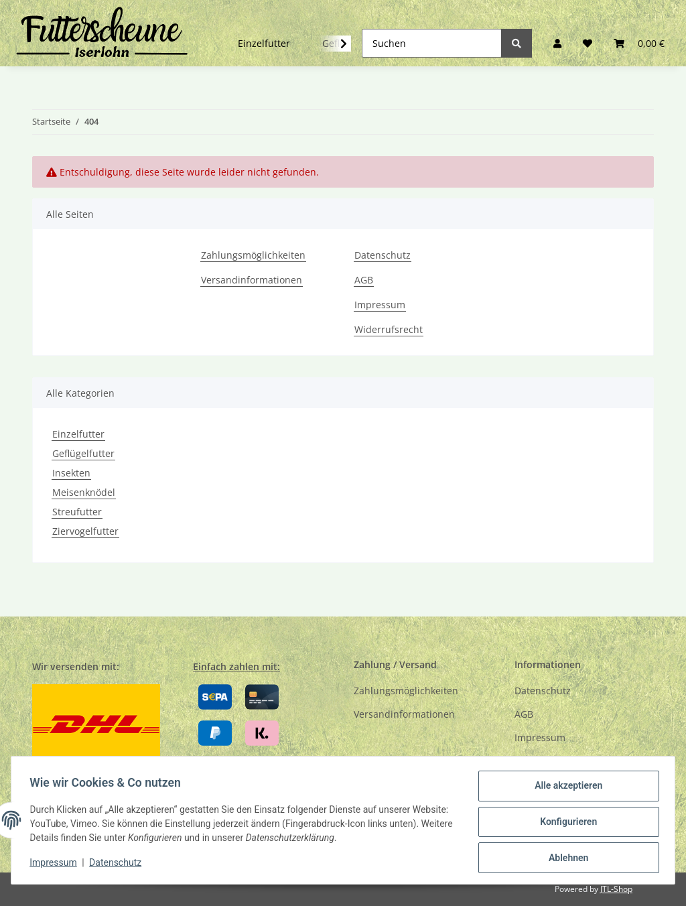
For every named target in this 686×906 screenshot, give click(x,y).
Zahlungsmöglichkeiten (253, 255)
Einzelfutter (78, 434)
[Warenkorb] (639, 43)
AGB (363, 279)
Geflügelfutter (83, 453)
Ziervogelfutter (85, 531)
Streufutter (77, 511)
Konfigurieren (565, 823)
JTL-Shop (616, 889)
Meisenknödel (83, 492)
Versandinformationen (251, 279)
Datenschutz (382, 255)
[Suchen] (432, 43)
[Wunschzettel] (587, 43)
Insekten (71, 472)
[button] (557, 43)
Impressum (379, 304)
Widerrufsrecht (388, 329)
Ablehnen (565, 858)
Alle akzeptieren (565, 788)
